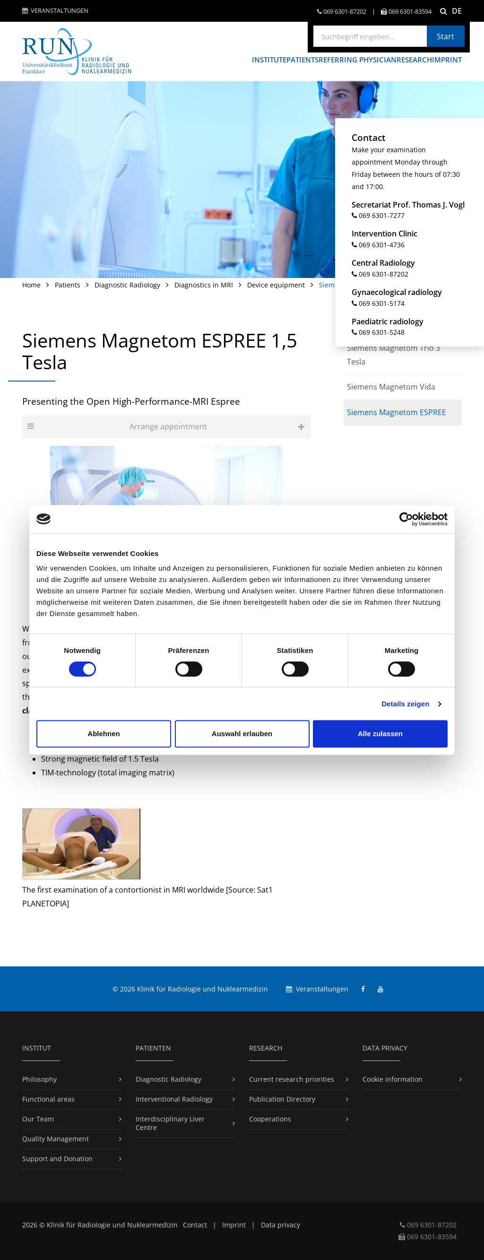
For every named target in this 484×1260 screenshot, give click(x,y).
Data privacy (280, 1224)
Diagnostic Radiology (127, 284)
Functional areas (48, 1099)
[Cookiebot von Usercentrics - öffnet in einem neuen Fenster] (406, 519)
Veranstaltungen (55, 11)
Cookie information (393, 1079)
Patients (67, 284)
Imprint (234, 1224)
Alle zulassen (380, 734)
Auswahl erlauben (242, 734)
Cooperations (270, 1118)
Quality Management (55, 1138)
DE (457, 11)
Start (445, 36)
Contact (195, 1224)
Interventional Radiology (174, 1099)
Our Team (38, 1118)
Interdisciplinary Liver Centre (170, 1123)
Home (31, 284)
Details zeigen (405, 704)
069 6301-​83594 (406, 12)
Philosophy (39, 1079)
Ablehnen (103, 734)
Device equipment (276, 284)
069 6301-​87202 (341, 12)
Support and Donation (57, 1158)
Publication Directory (282, 1099)
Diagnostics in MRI (203, 284)
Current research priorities (291, 1079)
